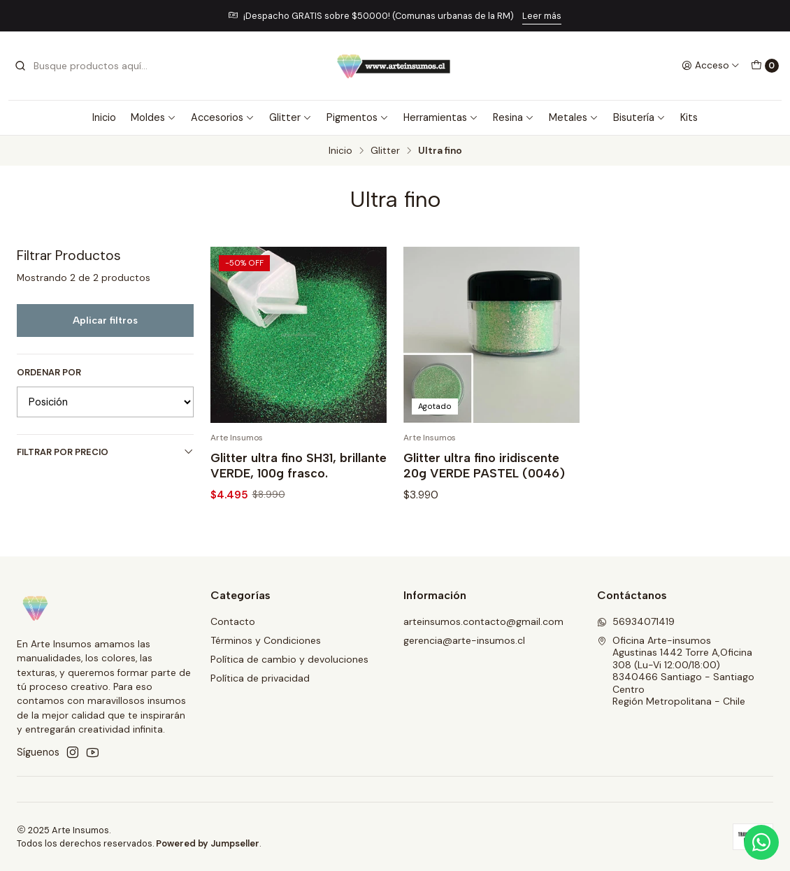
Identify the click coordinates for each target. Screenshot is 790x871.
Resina (513, 117)
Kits (689, 117)
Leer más (541, 16)
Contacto (232, 621)
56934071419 (636, 621)
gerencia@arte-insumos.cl (464, 640)
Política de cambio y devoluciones (289, 659)
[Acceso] (710, 65)
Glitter (290, 117)
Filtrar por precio (105, 452)
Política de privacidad (260, 678)
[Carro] (765, 66)
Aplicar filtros (105, 320)
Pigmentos (357, 117)
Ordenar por (49, 372)
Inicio (104, 117)
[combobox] (85, 66)
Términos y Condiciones (265, 640)
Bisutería (639, 117)
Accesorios (222, 117)
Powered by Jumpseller (207, 843)
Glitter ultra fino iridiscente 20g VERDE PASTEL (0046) (484, 465)
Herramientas (440, 117)
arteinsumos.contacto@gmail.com (483, 621)
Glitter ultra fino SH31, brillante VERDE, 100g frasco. (298, 465)
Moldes (153, 117)
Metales (573, 117)
